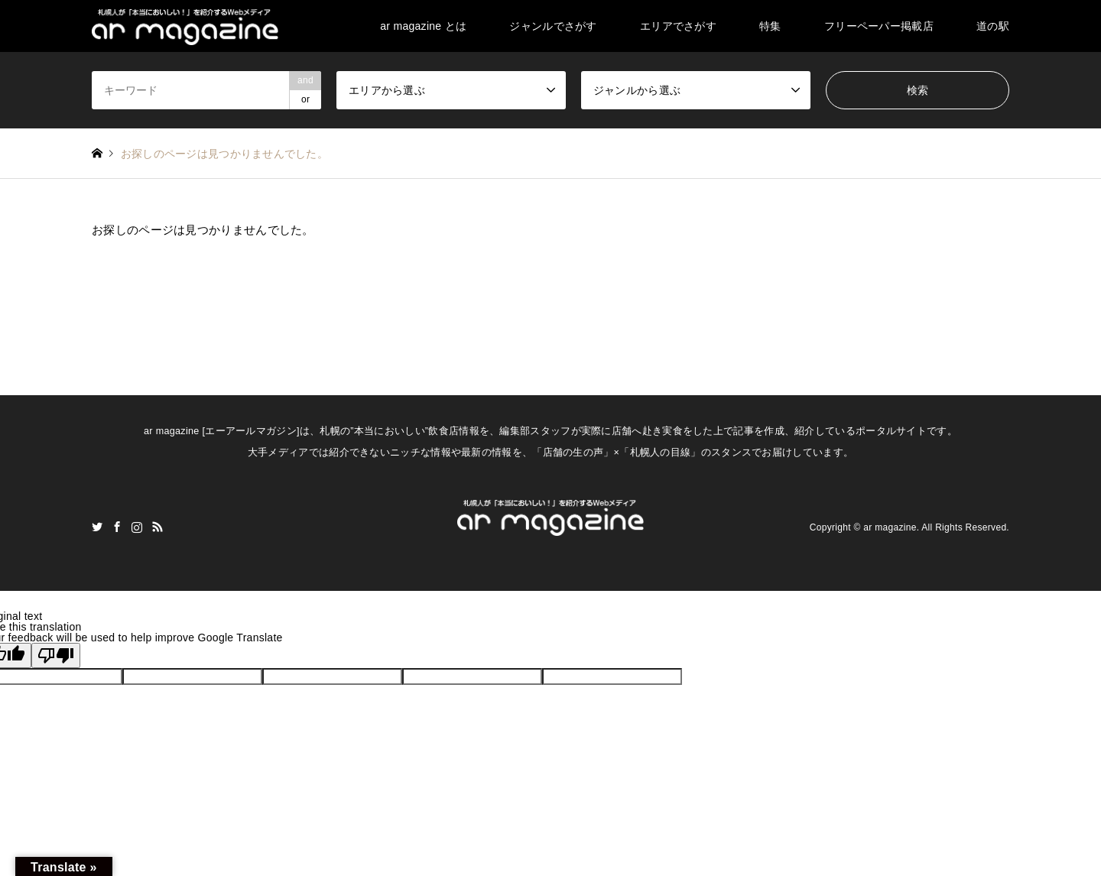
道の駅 (992, 26)
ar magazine (889, 526)
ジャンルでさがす (552, 26)
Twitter (97, 526)
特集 (770, 26)
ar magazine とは (423, 26)
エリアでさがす (678, 26)
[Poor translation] (55, 655)
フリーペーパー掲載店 (879, 26)
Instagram (137, 526)
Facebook (117, 526)
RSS (157, 526)
